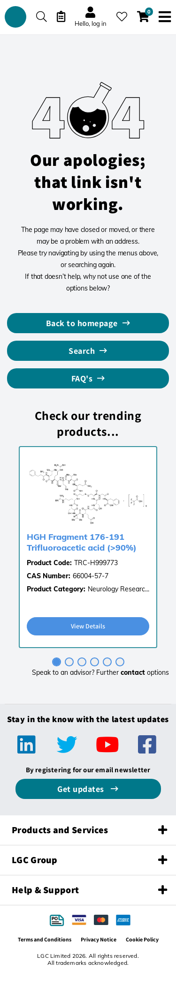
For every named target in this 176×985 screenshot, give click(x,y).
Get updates (81, 789)
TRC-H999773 (96, 563)
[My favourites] (121, 16)
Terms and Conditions (44, 939)
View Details (88, 626)
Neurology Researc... (118, 589)
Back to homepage (82, 323)
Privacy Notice (98, 939)
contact (133, 672)
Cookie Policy (142, 939)
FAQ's (82, 378)
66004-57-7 (90, 576)
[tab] (56, 661)
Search (82, 350)
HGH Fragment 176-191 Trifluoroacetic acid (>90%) (82, 542)
